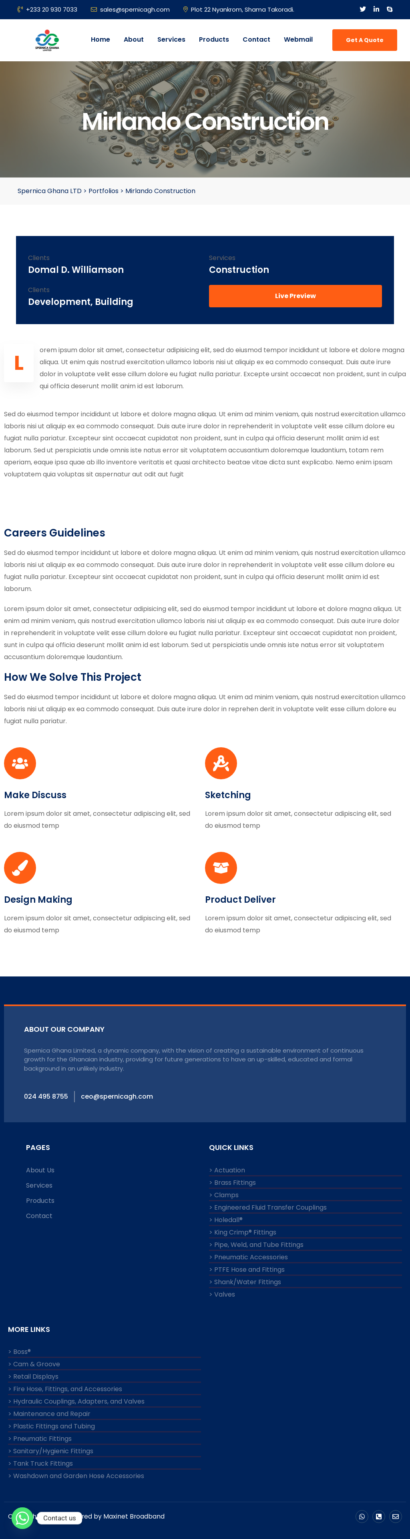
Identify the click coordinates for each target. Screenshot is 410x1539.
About (134, 39)
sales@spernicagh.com (130, 9)
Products (214, 39)
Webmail (298, 39)
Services (171, 39)
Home (100, 39)
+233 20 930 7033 (47, 9)
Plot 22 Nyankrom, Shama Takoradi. (238, 9)
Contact (256, 39)
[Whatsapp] (22, 1518)
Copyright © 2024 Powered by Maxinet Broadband (87, 1516)
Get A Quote (365, 40)
